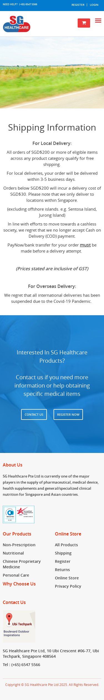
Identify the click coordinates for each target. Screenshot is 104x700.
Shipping (63, 553)
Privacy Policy (68, 586)
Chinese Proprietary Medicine (22, 564)
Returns (62, 569)
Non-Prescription (19, 544)
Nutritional (13, 553)
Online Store (68, 534)
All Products (66, 544)
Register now (68, 414)
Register (78, 5)
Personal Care (16, 575)
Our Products (17, 534)
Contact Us (34, 414)
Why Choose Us (19, 584)
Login (94, 5)
